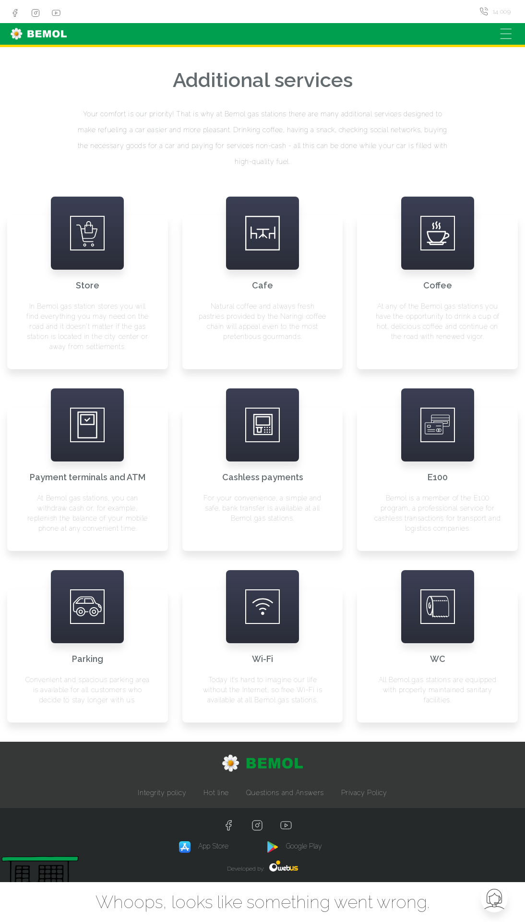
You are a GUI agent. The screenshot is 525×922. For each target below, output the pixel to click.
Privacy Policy (364, 792)
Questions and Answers (285, 792)
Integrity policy (162, 792)
